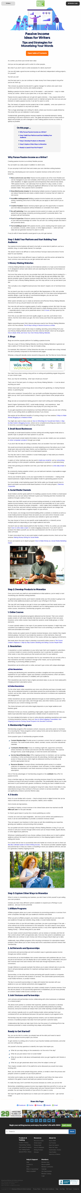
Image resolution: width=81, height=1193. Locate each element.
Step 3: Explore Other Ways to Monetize (33, 144)
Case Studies (52, 1152)
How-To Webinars (39, 1147)
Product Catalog (23, 1143)
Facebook (22, 1105)
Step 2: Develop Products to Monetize (32, 141)
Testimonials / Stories (55, 1150)
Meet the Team (53, 1147)
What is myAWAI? (31, 1171)
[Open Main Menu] (8, 4)
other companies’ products (18, 440)
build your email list (45, 460)
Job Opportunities (46, 1171)
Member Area (45, 1162)
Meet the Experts (54, 1145)
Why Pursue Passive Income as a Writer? (33, 132)
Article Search (38, 1143)
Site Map (62, 1189)
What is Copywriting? (32, 1169)
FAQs (27, 1167)
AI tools (46, 310)
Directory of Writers (54, 1154)
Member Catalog (46, 1174)
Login (43, 1176)
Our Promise (52, 1143)
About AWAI (52, 1141)
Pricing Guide (37, 1145)
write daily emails (58, 466)
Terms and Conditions (48, 1189)
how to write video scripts (19, 528)
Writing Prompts (38, 1150)
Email (56, 1105)
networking (60, 460)
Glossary (36, 1152)
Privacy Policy (36, 1189)
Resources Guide (39, 1141)
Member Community (47, 1167)
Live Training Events (24, 1149)
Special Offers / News (25, 1152)
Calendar (43, 1169)
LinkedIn (48, 1105)
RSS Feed (69, 1189)
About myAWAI (45, 1164)
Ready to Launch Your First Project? (31, 148)
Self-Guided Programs (25, 1147)
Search (72, 1131)
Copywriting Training (24, 1145)
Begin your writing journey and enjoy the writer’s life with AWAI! (40, 1125)
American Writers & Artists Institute (21, 1189)
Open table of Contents (37, 53)
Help (27, 1162)
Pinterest (39, 1105)
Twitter (31, 1105)
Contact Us (29, 1164)
